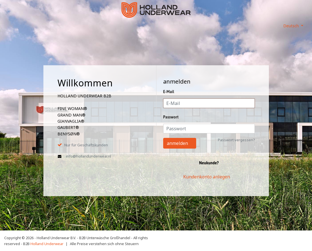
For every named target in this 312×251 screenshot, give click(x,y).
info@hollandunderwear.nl (88, 156)
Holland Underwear (46, 243)
